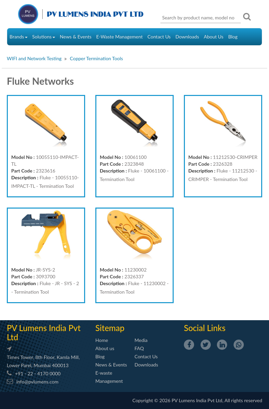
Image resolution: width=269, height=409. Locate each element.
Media (140, 340)
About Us (213, 36)
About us (104, 348)
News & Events (76, 36)
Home (101, 340)
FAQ (139, 348)
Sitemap (109, 328)
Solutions (43, 36)
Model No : (23, 157)
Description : (24, 177)
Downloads (187, 36)
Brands (19, 36)
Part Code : (23, 171)
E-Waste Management (119, 36)
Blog (232, 36)
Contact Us (159, 36)
